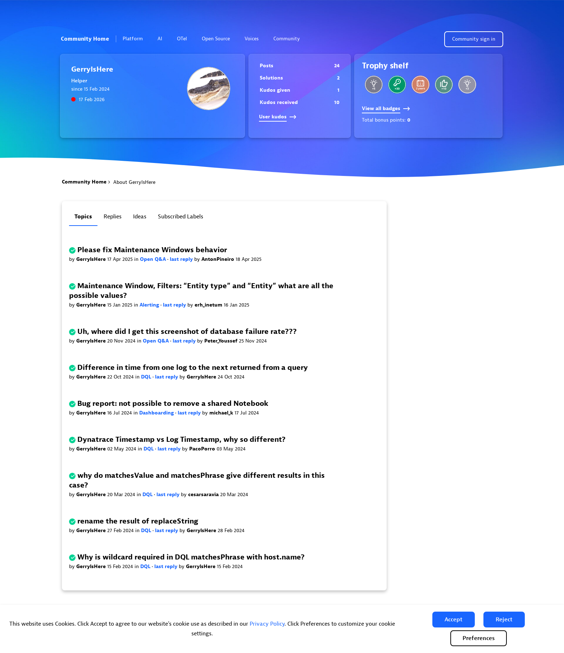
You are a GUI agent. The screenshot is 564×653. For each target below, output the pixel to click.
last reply (182, 259)
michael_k (222, 413)
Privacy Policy (267, 623)
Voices (252, 39)
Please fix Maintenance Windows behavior (152, 249)
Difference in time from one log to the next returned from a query (192, 367)
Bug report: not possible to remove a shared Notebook (172, 403)
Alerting (150, 305)
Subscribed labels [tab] (180, 216)
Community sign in (473, 39)
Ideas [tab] (139, 216)
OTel (182, 39)
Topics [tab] (83, 216)
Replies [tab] (113, 216)
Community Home (85, 38)
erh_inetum (209, 305)
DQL (147, 377)
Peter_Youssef (221, 341)
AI (160, 39)
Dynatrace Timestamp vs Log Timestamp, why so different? (181, 439)
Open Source (216, 39)
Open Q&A (153, 259)
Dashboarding (157, 413)
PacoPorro (203, 449)
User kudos (277, 117)
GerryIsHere (91, 259)
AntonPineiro (218, 259)
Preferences (479, 638)
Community (289, 39)
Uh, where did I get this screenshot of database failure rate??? (187, 331)
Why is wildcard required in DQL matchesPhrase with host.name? (191, 557)
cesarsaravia (204, 494)
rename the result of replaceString (137, 521)
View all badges (386, 108)
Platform (136, 39)
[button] (453, 619)
